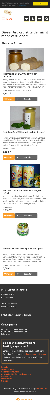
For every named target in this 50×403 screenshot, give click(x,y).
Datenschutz (6, 378)
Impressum (6, 376)
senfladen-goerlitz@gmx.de (34, 354)
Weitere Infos (22, 5)
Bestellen (24, 98)
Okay (40, 4)
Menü (7, 18)
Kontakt (4, 367)
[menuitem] (7, 19)
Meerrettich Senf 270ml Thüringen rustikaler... (20, 75)
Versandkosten (41, 389)
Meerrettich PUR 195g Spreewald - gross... (23, 248)
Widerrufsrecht (7, 369)
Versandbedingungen (10, 372)
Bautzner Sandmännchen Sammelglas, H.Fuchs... (22, 191)
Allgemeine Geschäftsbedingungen (16, 374)
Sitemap (4, 381)
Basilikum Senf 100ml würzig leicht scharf (24, 132)
